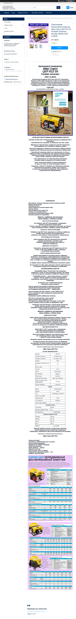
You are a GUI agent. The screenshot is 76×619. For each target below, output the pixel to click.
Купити (60, 47)
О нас (13, 12)
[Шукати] (58, 7)
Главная (6, 12)
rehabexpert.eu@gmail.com (12, 79)
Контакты (49, 12)
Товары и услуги (23, 12)
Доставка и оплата (37, 12)
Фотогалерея (7, 22)
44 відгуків (62, 1)
